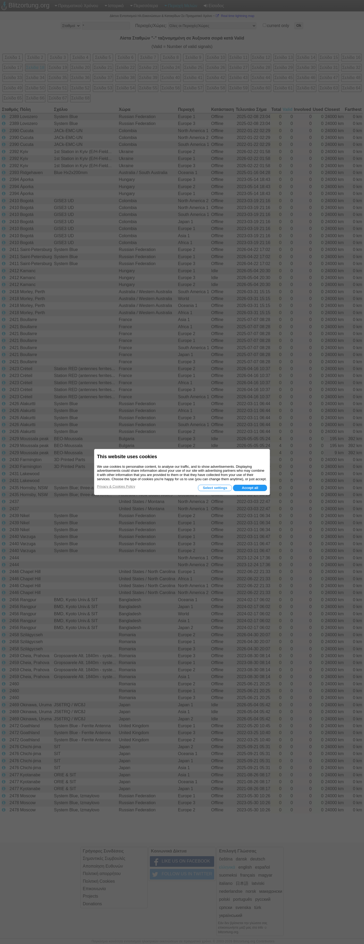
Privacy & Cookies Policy (116, 486)
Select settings (215, 488)
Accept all (250, 488)
